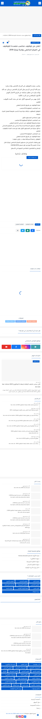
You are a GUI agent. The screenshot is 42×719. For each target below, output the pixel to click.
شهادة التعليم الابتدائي (33, 564)
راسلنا (38, 708)
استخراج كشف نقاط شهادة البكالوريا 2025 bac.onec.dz (24, 405)
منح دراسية (9, 588)
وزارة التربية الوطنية (15, 688)
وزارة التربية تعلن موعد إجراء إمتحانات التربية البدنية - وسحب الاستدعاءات (17, 541)
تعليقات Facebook (21, 321)
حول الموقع (37, 702)
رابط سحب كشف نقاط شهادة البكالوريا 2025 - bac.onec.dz (23, 443)
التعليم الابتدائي (23, 581)
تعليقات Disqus (10, 321)
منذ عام (37, 382)
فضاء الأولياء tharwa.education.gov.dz (28, 555)
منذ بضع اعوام (34, 408)
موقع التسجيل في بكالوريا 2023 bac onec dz (27, 438)
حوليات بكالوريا (9, 678)
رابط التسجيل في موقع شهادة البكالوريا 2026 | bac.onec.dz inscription (20, 415)
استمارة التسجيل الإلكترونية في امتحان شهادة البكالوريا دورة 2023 (16, 526)
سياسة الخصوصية (35, 705)
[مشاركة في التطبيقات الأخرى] (18, 230)
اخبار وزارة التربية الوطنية (32, 567)
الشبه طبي (36, 588)
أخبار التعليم (24, 664)
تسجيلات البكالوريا (10, 674)
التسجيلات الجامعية (20, 668)
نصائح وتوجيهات (36, 688)
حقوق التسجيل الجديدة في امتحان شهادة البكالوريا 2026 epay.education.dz (24, 432)
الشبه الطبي (36, 674)
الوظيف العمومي (19, 224)
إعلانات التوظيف (35, 42)
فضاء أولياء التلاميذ (23, 588)
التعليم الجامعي (35, 584)
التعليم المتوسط (22, 584)
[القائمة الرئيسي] (39, 3)
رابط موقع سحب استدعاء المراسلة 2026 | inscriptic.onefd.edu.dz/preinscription (16, 35)
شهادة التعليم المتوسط (33, 561)
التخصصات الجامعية (35, 668)
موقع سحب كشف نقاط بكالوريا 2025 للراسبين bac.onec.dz (23, 420)
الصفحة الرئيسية (35, 699)
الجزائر (4, 671)
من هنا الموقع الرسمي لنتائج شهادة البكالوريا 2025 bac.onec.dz (22, 426)
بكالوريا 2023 (24, 674)
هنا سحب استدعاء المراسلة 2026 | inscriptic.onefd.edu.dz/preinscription (20, 503)
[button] (33, 230)
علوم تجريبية (23, 681)
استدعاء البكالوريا (10, 664)
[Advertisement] (21, 20)
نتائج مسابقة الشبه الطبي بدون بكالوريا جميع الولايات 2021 (24, 410)
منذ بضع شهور (26, 486)
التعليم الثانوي (10, 581)
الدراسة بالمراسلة (9, 584)
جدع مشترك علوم (22, 678)
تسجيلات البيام (36, 678)
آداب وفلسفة (36, 664)
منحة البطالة (36, 591)
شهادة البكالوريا (35, 558)
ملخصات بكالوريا (35, 685)
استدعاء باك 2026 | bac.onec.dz (22, 487)
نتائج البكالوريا (6, 685)
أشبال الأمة (36, 581)
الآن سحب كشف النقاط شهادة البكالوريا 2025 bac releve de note (21, 386)
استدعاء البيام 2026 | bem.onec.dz (21, 533)
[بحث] (2, 3)
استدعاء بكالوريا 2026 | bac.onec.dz (15, 713)
